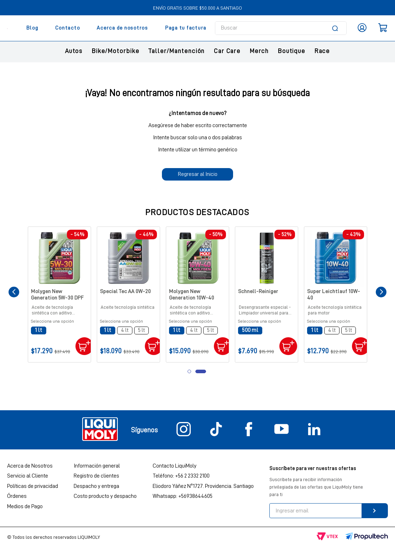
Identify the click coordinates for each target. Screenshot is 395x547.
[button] (38, 330)
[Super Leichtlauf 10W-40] (335, 294)
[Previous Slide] (14, 292)
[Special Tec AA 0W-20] (128, 294)
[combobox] (281, 28)
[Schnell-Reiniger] (266, 294)
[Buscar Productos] (336, 28)
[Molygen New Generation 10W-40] (197, 294)
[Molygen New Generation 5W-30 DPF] (59, 294)
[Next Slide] (381, 292)
